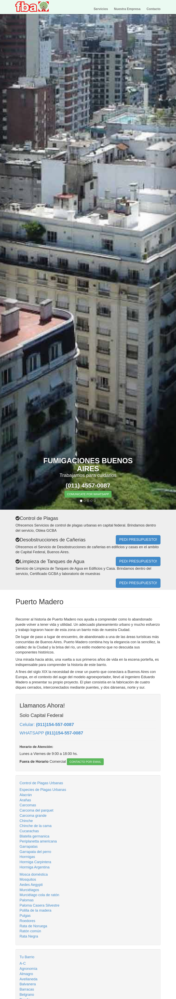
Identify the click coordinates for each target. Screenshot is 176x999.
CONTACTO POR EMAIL (85, 761)
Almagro (26, 974)
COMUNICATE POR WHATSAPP (88, 494)
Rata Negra (29, 936)
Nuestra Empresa (127, 9)
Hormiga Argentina (35, 867)
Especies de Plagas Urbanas (43, 790)
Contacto (153, 9)
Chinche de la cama (36, 826)
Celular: (47, 724)
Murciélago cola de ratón (39, 895)
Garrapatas (29, 847)
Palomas (27, 900)
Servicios (101, 9)
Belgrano (27, 995)
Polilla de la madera (35, 910)
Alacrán (26, 795)
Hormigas (27, 857)
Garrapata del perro (35, 852)
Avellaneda (28, 979)
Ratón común (30, 931)
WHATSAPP (51, 732)
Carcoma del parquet (36, 810)
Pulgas (25, 916)
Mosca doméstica (34, 874)
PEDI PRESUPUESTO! (138, 583)
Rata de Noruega (33, 926)
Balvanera (28, 984)
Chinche (26, 821)
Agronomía (28, 969)
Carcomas (28, 805)
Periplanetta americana (38, 841)
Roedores (27, 921)
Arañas (25, 800)
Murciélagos (29, 890)
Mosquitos (28, 879)
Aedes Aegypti (31, 885)
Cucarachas (29, 831)
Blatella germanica (34, 836)
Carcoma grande (33, 816)
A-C (23, 963)
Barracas (27, 989)
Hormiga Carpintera (35, 862)
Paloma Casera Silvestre (39, 905)
